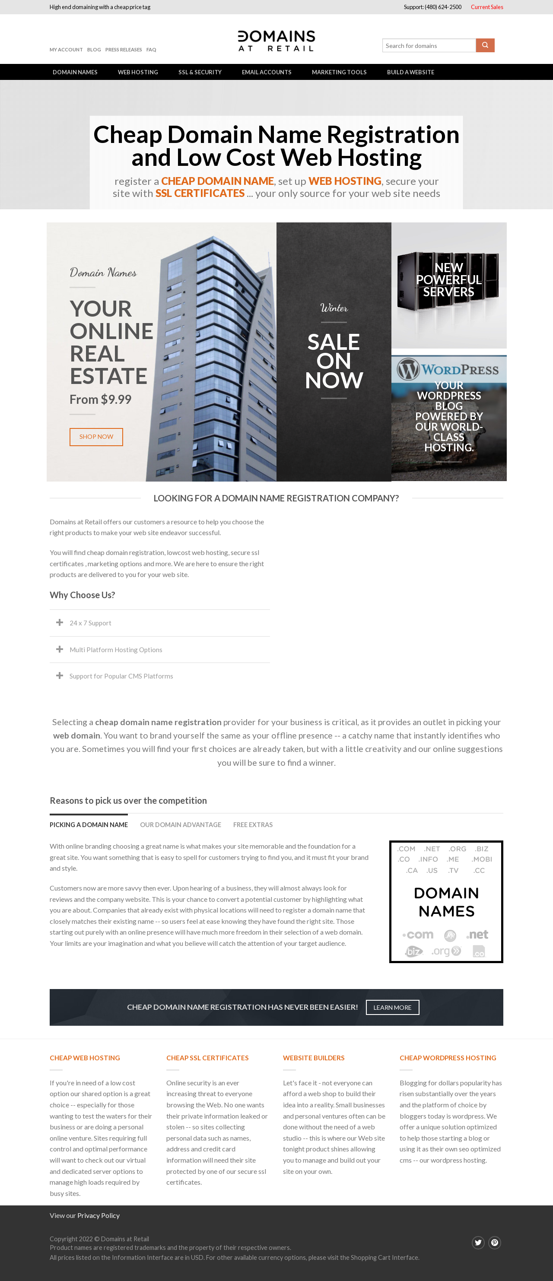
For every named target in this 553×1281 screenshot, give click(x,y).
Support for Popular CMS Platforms (121, 676)
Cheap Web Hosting (85, 1058)
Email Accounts (267, 72)
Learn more (393, 1007)
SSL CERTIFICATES (200, 192)
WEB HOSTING (344, 180)
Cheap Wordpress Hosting (448, 1058)
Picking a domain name (89, 824)
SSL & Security (200, 72)
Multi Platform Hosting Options (116, 649)
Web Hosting (138, 72)
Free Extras (253, 824)
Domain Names (75, 72)
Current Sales (487, 6)
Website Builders (314, 1058)
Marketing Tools (339, 72)
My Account (66, 49)
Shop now (96, 436)
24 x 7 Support (90, 623)
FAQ (151, 49)
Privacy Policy (98, 1215)
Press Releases (123, 49)
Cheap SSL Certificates (207, 1058)
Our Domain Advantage (180, 824)
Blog (94, 49)
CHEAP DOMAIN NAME (217, 180)
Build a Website (410, 72)
